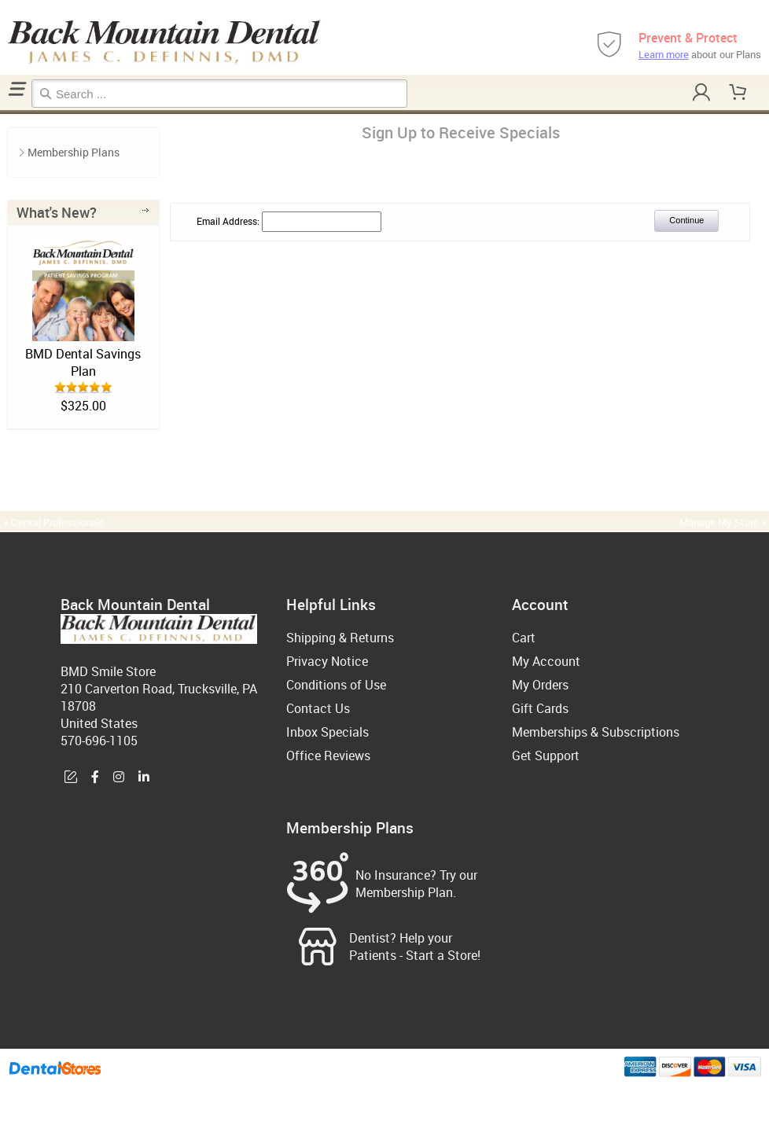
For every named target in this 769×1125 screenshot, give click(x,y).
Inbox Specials (327, 732)
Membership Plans (74, 152)
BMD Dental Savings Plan (83, 362)
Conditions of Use (336, 684)
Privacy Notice (327, 661)
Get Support (546, 755)
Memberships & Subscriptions (595, 732)
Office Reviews (328, 755)
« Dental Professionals (54, 522)
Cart (523, 637)
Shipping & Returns (340, 637)
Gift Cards (540, 708)
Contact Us (318, 708)
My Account (546, 661)
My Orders (540, 684)
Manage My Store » (723, 522)
